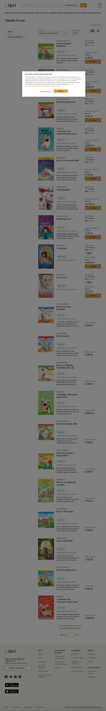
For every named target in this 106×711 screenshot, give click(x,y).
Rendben (61, 91)
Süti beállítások (45, 91)
